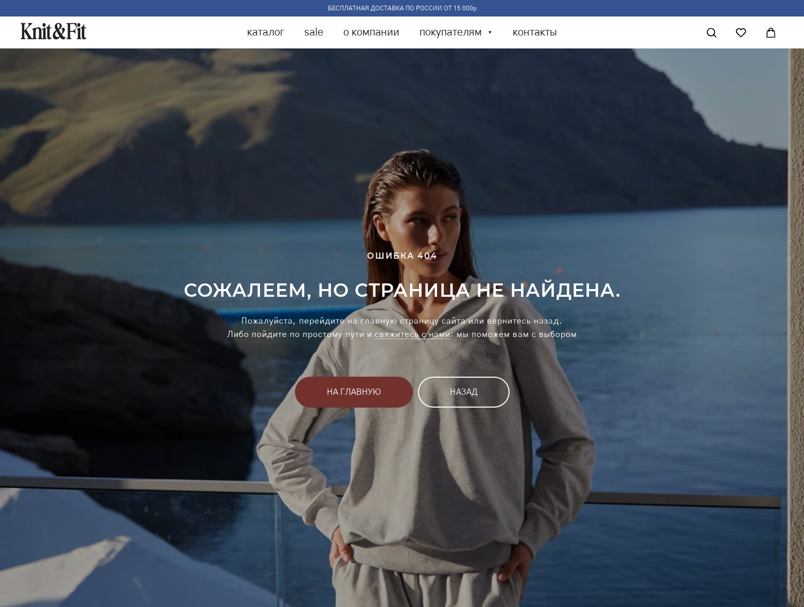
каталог (265, 32)
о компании (371, 32)
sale (313, 32)
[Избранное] (741, 33)
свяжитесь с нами (412, 334)
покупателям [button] (452, 32)
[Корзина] (771, 33)
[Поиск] (712, 33)
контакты (535, 32)
